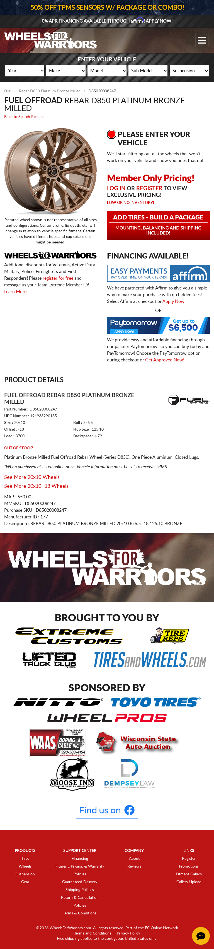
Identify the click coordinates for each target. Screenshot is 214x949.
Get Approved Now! (164, 360)
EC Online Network (161, 928)
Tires (25, 859)
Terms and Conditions (92, 933)
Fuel (7, 91)
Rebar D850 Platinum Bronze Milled (50, 91)
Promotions (189, 866)
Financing (80, 859)
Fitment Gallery (189, 874)
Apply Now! (174, 301)
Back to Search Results (23, 117)
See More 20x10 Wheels (32, 477)
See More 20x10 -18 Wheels (36, 486)
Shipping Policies (79, 890)
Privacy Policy (128, 933)
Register (149, 188)
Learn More (15, 291)
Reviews (134, 866)
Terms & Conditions (79, 913)
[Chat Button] (201, 936)
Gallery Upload (188, 882)
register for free (58, 278)
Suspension (25, 874)
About (134, 859)
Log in (116, 188)
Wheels (25, 866)
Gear (25, 882)
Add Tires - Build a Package (158, 225)
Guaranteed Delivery (79, 882)
